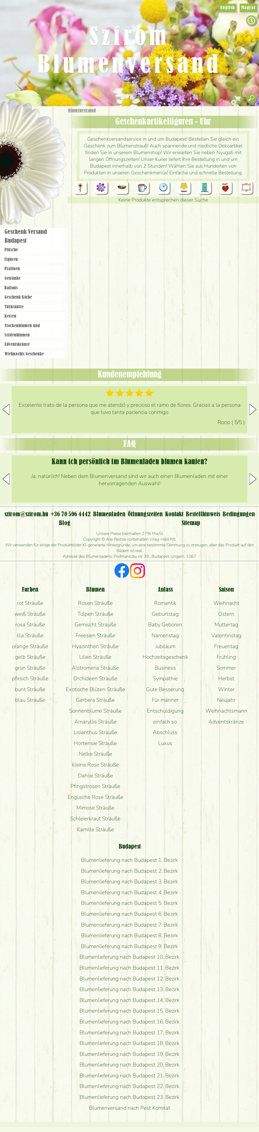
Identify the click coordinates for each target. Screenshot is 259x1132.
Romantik (165, 603)
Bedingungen (238, 514)
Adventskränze (17, 344)
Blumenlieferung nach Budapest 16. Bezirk (129, 1021)
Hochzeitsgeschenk (165, 657)
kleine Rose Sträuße (95, 764)
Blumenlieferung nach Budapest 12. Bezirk (129, 978)
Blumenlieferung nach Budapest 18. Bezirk (129, 1043)
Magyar (248, 8)
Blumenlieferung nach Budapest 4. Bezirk (129, 892)
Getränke (12, 278)
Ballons (11, 288)
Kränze (39, 177)
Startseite (15, 117)
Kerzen (10, 316)
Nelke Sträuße (95, 753)
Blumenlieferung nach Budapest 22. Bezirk (129, 1086)
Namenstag (165, 635)
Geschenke (27, 122)
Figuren (11, 259)
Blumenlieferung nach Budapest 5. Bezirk (129, 903)
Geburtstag (165, 614)
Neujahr (226, 700)
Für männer (165, 700)
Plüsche (11, 250)
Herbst (226, 678)
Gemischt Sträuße (95, 624)
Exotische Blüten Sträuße (95, 689)
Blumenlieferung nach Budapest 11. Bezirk (129, 967)
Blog (64, 523)
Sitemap (191, 523)
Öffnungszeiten (145, 514)
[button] (252, 409)
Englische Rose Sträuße (95, 797)
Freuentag (226, 646)
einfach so (165, 721)
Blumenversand (82, 111)
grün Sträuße (30, 667)
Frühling (226, 657)
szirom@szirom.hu (26, 514)
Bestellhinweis (203, 514)
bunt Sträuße (30, 689)
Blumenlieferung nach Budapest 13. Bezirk (129, 989)
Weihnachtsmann (226, 710)
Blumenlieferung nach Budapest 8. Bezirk (129, 935)
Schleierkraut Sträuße (95, 818)
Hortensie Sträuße (95, 743)
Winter (226, 689)
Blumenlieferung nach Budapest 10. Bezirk (129, 957)
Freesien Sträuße (95, 635)
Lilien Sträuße (95, 657)
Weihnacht (226, 603)
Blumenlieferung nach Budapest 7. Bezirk (129, 924)
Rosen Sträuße (95, 603)
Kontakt (174, 514)
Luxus (165, 743)
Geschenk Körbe (18, 297)
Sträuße (37, 135)
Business (165, 667)
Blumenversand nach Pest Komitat (129, 1108)
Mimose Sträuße (95, 807)
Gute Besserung (165, 689)
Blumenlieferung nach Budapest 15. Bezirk (129, 1010)
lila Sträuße (30, 635)
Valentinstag (226, 635)
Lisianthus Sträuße (95, 732)
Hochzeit (47, 163)
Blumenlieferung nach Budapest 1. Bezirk (129, 860)
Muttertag (226, 624)
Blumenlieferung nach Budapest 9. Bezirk (129, 946)
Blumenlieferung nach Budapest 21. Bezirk (129, 1075)
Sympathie (165, 678)
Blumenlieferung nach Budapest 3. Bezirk (129, 881)
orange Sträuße (30, 646)
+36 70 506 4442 (71, 514)
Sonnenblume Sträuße (95, 710)
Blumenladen (34, 196)
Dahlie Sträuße (95, 775)
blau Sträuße (30, 700)
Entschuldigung (165, 710)
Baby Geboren (165, 624)
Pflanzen (45, 148)
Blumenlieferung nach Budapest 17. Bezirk (129, 1032)
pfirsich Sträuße (30, 678)
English (227, 8)
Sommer (226, 667)
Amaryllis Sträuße (95, 721)
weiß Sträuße (30, 614)
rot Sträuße (30, 603)
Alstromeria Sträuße (95, 667)
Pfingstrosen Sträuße (95, 786)
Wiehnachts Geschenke (24, 354)
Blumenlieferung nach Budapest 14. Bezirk (129, 1000)
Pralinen (12, 269)
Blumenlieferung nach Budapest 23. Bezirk (129, 1097)
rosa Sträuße (30, 624)
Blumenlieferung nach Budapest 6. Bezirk (129, 914)
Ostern (226, 614)
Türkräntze (14, 307)
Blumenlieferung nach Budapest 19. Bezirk (129, 1054)
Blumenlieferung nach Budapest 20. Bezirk (129, 1064)
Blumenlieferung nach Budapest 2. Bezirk (129, 871)
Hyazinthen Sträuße (95, 646)
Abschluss (165, 732)
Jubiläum (165, 646)
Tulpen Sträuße (95, 614)
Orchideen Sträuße (95, 678)
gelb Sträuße (30, 657)
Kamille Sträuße (95, 829)
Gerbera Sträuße (95, 700)
